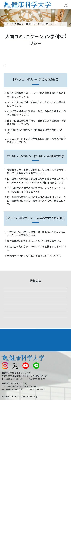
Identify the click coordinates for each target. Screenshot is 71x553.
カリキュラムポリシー (37, 69)
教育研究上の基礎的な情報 (23, 385)
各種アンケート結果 (19, 400)
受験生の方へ (8, 493)
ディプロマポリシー (14, 69)
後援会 (4, 468)
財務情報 (13, 314)
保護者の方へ (8, 499)
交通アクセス (8, 474)
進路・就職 (43, 455)
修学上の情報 (15, 300)
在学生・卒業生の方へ (48, 493)
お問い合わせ (44, 474)
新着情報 (6, 480)
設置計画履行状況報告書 (22, 343)
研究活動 (13, 414)
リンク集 (41, 468)
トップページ (11, 24)
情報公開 (37, 24)
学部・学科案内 (46, 448)
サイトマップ (44, 487)
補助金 (12, 428)
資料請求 (67, 55)
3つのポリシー (52, 24)
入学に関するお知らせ (48, 480)
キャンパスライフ (11, 461)
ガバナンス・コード (19, 371)
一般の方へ (43, 499)
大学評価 (13, 329)
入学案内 (6, 455)
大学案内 (25, 24)
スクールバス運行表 (12, 487)
